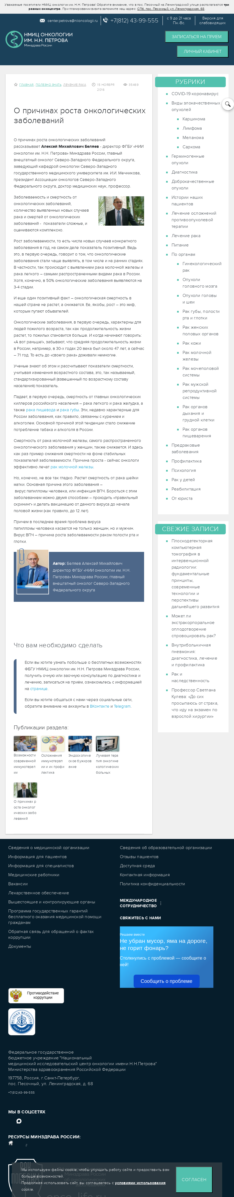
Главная (26, 85)
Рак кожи (192, 343)
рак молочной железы (72, 466)
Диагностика (185, 172)
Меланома (193, 137)
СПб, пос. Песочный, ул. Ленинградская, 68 (170, 9)
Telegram (122, 706)
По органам (184, 254)
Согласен (194, 1179)
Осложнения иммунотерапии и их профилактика (52, 764)
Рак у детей (183, 480)
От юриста (182, 498)
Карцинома (194, 119)
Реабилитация (186, 489)
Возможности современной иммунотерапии (25, 764)
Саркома (191, 147)
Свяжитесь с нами (140, 918)
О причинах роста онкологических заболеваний (25, 810)
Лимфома (192, 128)
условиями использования (140, 1183)
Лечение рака (74, 85)
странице (39, 688)
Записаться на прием (197, 36)
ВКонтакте (99, 706)
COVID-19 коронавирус (195, 94)
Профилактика (187, 461)
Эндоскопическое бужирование (80, 761)
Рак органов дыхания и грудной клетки (199, 413)
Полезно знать (49, 85)
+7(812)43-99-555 (21, 1092)
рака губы (69, 409)
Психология (184, 470)
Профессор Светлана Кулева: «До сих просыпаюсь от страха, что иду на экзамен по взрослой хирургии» (195, 703)
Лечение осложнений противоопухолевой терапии (194, 220)
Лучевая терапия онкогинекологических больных (107, 764)
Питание (180, 245)
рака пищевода (41, 409)
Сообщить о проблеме (166, 981)
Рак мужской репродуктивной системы (200, 391)
